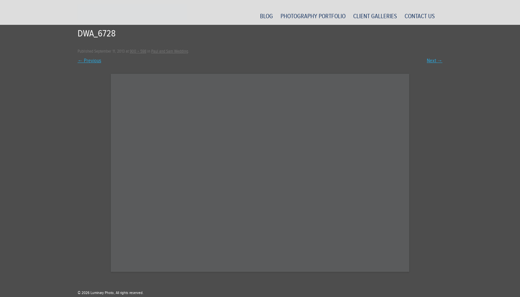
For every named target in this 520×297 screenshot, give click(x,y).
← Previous (89, 61)
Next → (434, 61)
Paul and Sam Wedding (169, 51)
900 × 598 (138, 51)
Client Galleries (375, 16)
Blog (266, 16)
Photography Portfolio (313, 16)
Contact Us (420, 16)
